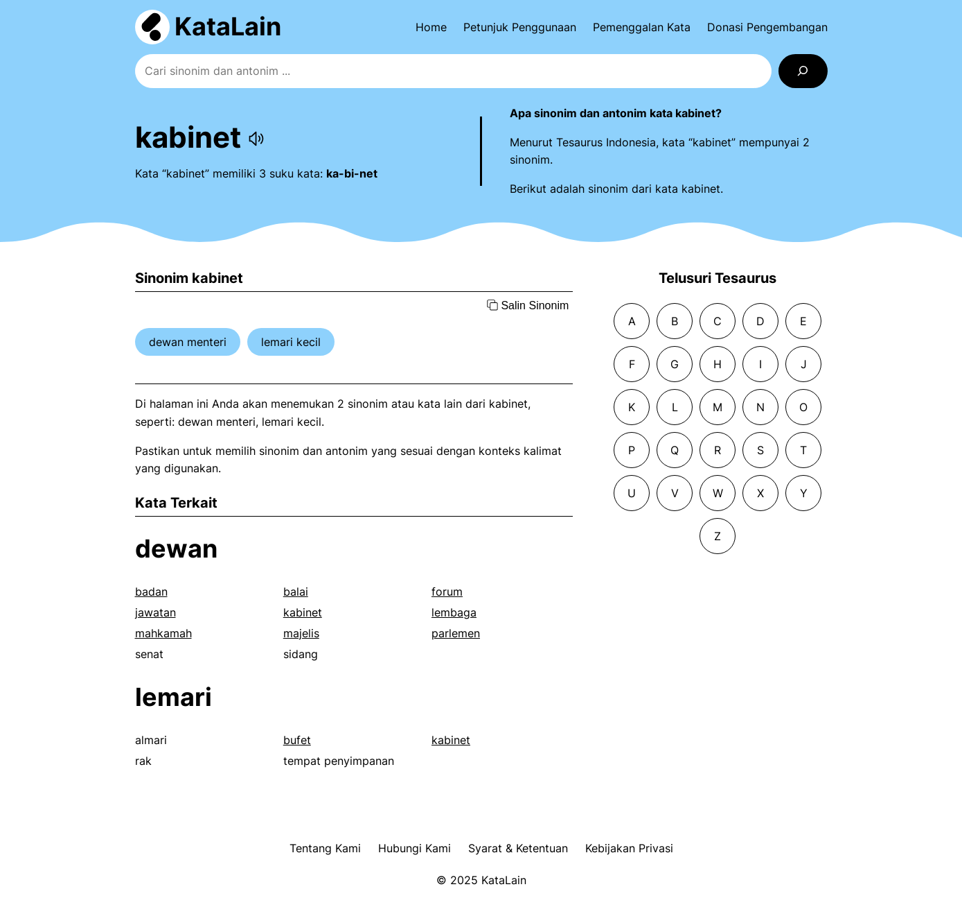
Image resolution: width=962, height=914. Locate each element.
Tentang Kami (325, 848)
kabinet (302, 612)
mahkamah (163, 633)
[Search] (803, 71)
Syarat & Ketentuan (518, 848)
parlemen (455, 633)
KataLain (228, 26)
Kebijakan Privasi (629, 848)
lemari (173, 697)
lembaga (453, 612)
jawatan (155, 612)
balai (295, 591)
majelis (301, 633)
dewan (176, 548)
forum (447, 591)
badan (151, 591)
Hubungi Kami (414, 848)
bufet (297, 740)
